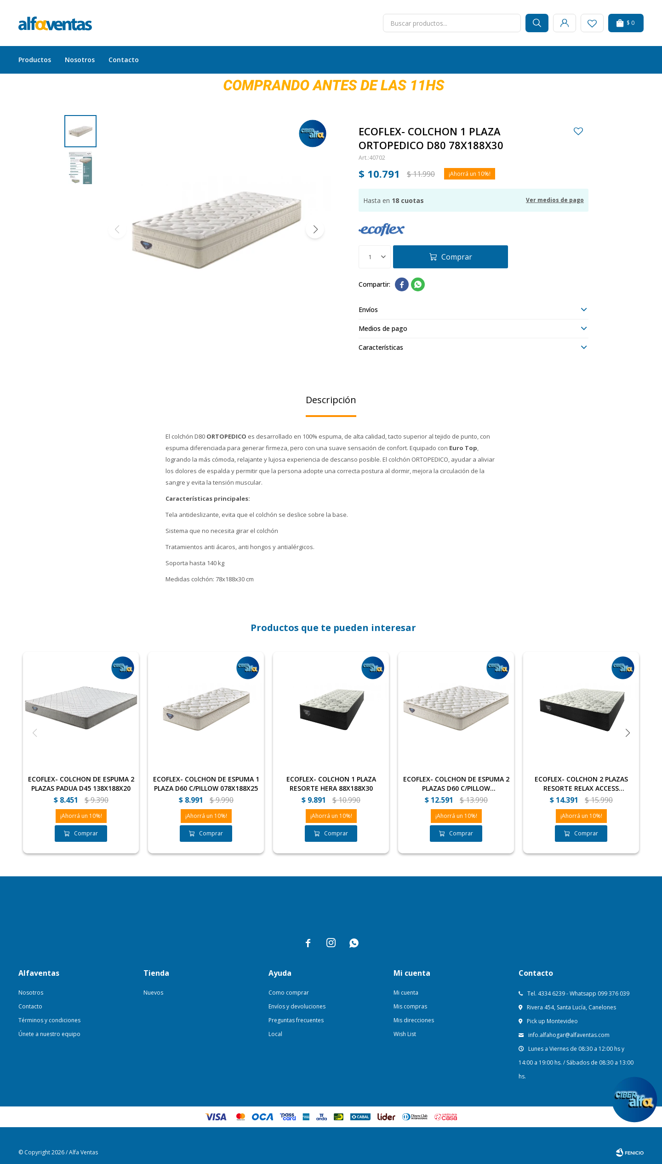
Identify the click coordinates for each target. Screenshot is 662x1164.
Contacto (123, 59)
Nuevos (153, 992)
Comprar (456, 257)
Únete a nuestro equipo (49, 1034)
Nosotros (80, 59)
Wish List (405, 1034)
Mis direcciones (414, 1020)
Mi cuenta (406, 992)
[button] (315, 229)
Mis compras (410, 1006)
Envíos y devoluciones (296, 1006)
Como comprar (288, 992)
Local (275, 1034)
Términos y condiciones (49, 1020)
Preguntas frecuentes (296, 1020)
